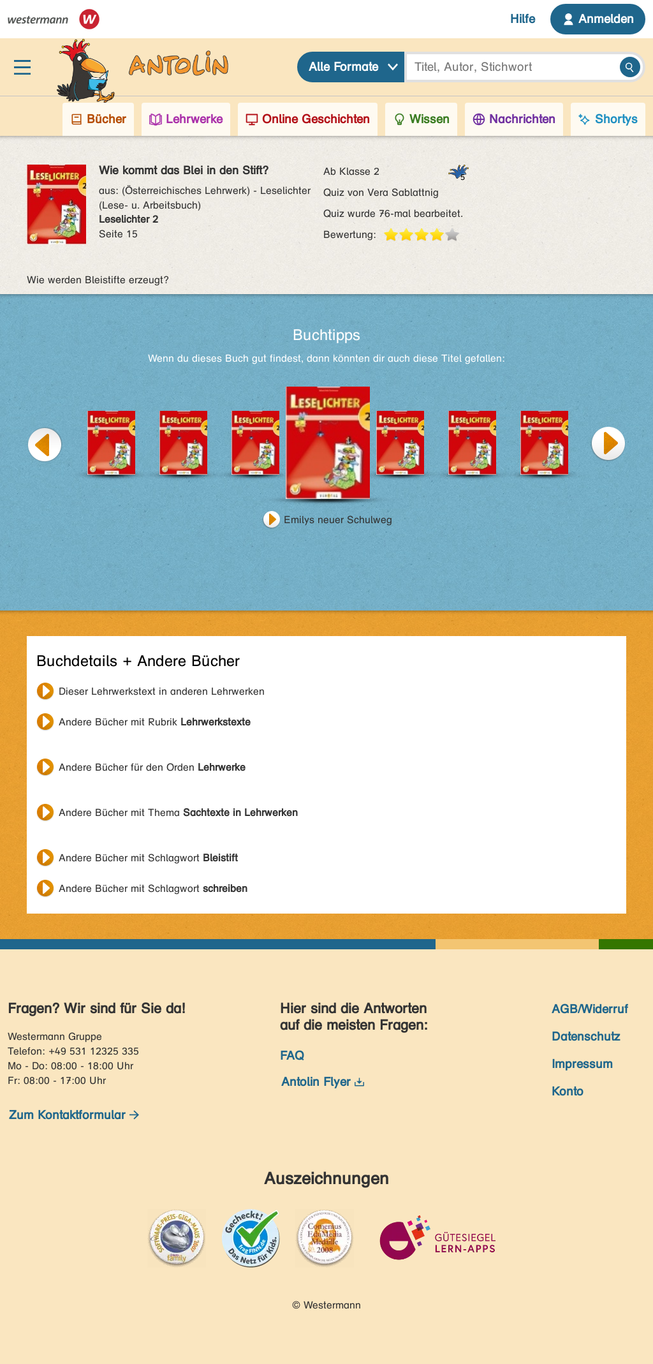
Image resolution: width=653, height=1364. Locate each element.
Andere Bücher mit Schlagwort (148, 858)
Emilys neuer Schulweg (338, 520)
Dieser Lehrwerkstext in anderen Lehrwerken (162, 691)
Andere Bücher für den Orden (152, 767)
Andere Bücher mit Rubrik (155, 722)
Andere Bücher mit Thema (178, 812)
